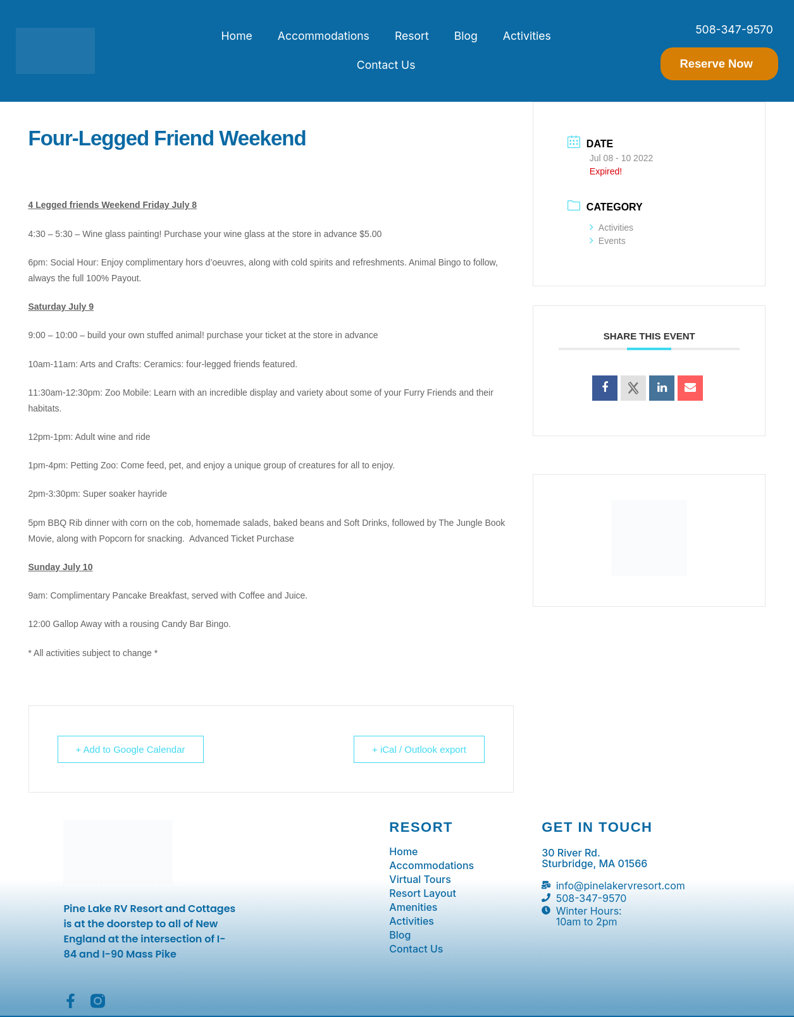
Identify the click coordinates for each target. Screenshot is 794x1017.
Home (236, 35)
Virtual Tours (420, 879)
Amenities (413, 907)
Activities (527, 35)
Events (608, 241)
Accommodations (323, 35)
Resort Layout (422, 893)
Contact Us (386, 64)
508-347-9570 (734, 29)
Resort (412, 35)
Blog (466, 35)
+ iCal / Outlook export (419, 749)
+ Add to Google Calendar (130, 749)
